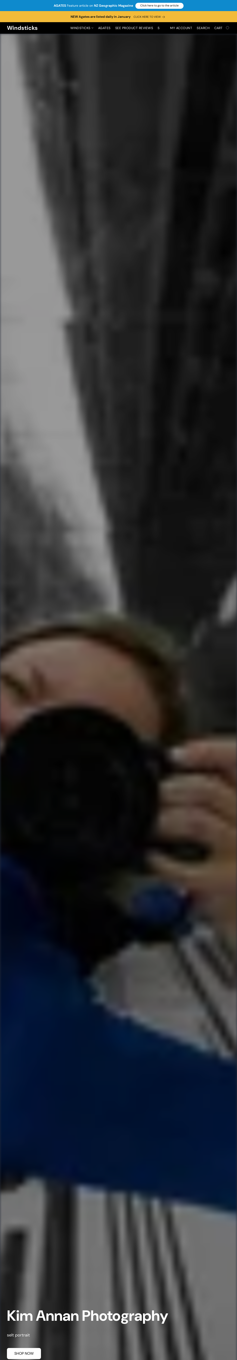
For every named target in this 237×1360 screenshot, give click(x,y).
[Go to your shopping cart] (222, 28)
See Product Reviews (134, 28)
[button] (159, 6)
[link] (150, 17)
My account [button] (181, 28)
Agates (104, 28)
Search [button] (203, 28)
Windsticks (81, 28)
